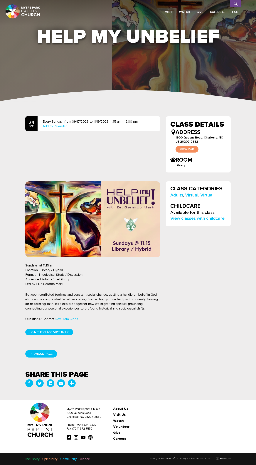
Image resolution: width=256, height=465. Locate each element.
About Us (120, 408)
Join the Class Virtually (49, 332)
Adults (176, 195)
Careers (119, 438)
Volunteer (121, 426)
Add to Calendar (55, 126)
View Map (187, 149)
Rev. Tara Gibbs (66, 319)
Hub (235, 12)
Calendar (217, 12)
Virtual (191, 195)
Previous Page (41, 354)
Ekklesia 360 (223, 458)
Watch (184, 12)
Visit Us (119, 414)
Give (200, 12)
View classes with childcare (197, 218)
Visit (168, 12)
